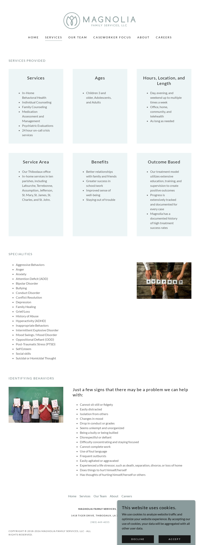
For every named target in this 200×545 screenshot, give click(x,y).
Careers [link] (164, 37)
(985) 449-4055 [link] (100, 522)
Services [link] (53, 37)
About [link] (143, 37)
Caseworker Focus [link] (112, 37)
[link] (100, 20)
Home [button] (72, 496)
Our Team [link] (77, 37)
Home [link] (33, 37)
